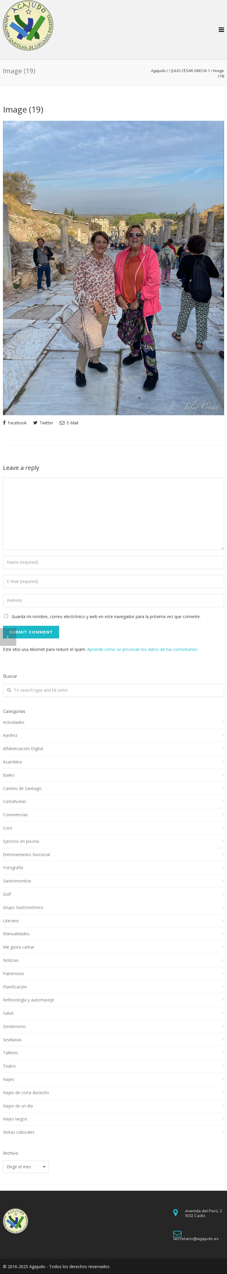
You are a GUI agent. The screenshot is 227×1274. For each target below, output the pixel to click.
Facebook (15, 423)
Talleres (10, 1052)
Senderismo (14, 1026)
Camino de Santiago (22, 788)
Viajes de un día (18, 1106)
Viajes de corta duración (26, 1092)
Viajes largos (15, 1119)
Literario (11, 920)
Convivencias (15, 814)
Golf (7, 894)
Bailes (8, 775)
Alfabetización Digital (23, 748)
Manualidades (16, 933)
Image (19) (23, 109)
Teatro (9, 1066)
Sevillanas (12, 1039)
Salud (8, 1013)
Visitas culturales (19, 1132)
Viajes (8, 1079)
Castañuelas (14, 801)
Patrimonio (13, 973)
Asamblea (12, 762)
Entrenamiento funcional (26, 854)
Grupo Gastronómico (23, 907)
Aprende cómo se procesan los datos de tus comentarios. (142, 649)
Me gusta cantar (18, 947)
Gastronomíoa (17, 881)
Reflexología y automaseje (28, 1000)
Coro (7, 828)
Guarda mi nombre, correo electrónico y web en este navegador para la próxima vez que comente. (106, 616)
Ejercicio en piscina (21, 841)
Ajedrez (10, 735)
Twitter (43, 423)
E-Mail (69, 423)
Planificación (15, 987)
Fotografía (13, 867)
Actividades (14, 722)
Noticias (11, 960)
